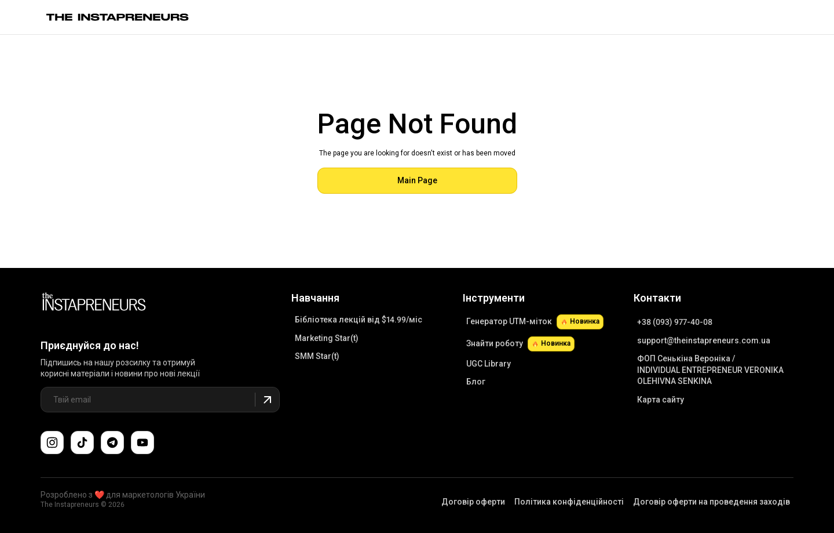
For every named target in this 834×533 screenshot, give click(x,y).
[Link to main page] (117, 17)
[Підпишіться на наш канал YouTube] (142, 442)
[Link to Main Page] (94, 303)
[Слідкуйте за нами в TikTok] (82, 442)
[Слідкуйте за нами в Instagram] (52, 442)
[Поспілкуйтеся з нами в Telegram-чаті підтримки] (112, 442)
